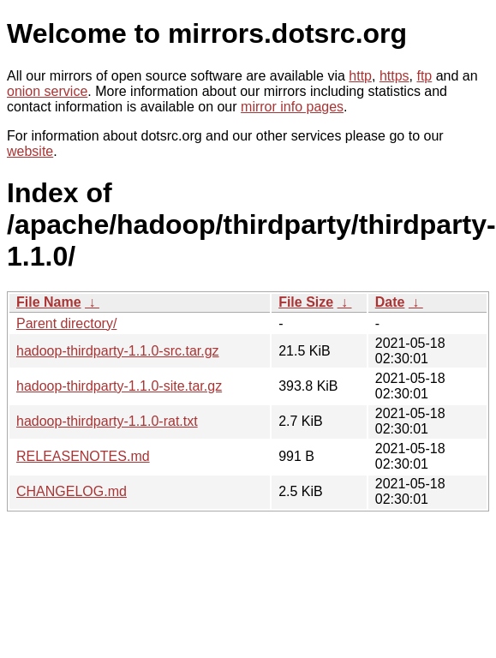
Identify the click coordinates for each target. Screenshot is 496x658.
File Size (305, 302)
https (394, 76)
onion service (47, 91)
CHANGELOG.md (71, 491)
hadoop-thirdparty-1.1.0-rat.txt (107, 421)
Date (390, 302)
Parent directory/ (66, 323)
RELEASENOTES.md (83, 456)
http (360, 76)
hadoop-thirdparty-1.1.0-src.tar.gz (117, 351)
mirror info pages (292, 106)
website (30, 151)
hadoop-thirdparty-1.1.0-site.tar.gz (119, 386)
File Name (48, 302)
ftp (424, 76)
